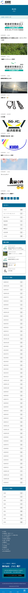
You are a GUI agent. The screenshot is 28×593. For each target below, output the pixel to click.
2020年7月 (14, 399)
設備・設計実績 (6, 540)
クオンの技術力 (6, 536)
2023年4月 (14, 308)
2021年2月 (14, 373)
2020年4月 (14, 411)
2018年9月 (14, 482)
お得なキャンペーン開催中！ (7, 193)
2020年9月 (14, 392)
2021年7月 (14, 354)
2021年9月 (14, 346)
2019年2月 (14, 464)
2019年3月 (14, 460)
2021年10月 (14, 343)
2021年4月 (14, 365)
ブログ (14, 210)
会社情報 (5, 545)
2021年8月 (14, 350)
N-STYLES (16, 586)
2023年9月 (14, 305)
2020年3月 (14, 414)
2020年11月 (14, 384)
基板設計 (14, 225)
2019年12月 (14, 426)
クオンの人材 (6, 549)
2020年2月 (14, 418)
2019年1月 (14, 467)
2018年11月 (14, 475)
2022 (14, 508)
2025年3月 (14, 290)
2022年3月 (14, 324)
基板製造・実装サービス (8, 533)
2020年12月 (14, 380)
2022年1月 (14, 331)
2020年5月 (14, 407)
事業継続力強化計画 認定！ (7, 136)
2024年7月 (14, 297)
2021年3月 (14, 369)
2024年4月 (14, 301)
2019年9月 (14, 437)
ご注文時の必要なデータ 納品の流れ (10, 535)
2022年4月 (14, 320)
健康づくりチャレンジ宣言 (7, 155)
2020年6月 (14, 403)
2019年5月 (14, 452)
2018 (14, 522)
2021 (14, 511)
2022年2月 (14, 327)
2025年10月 (14, 286)
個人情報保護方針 (7, 551)
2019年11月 (14, 429)
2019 (14, 518)
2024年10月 (14, 293)
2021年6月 (14, 358)
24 (14, 198)
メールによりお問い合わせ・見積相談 (14, 575)
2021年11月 (14, 339)
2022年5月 (14, 316)
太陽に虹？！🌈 (4, 97)
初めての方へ (14, 217)
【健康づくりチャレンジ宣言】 (8, 59)
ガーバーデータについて (14, 213)
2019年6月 (14, 448)
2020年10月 (14, 388)
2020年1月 (14, 422)
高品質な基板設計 (7, 538)
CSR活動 (3, 116)
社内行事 (14, 232)
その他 (14, 236)
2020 (14, 515)
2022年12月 (14, 312)
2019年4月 (14, 456)
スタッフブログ (6, 544)
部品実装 (14, 221)
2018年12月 (14, 471)
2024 (14, 500)
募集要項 (5, 547)
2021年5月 (14, 361)
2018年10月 (14, 479)
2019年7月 (14, 445)
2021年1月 (14, 377)
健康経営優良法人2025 (6, 78)
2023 (14, 504)
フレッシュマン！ (5, 174)
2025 (14, 497)
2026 (14, 493)
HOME (4, 531)
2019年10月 (14, 433)
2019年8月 (14, 441)
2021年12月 (14, 335)
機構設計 (14, 229)
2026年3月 (14, 282)
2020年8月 (14, 395)
